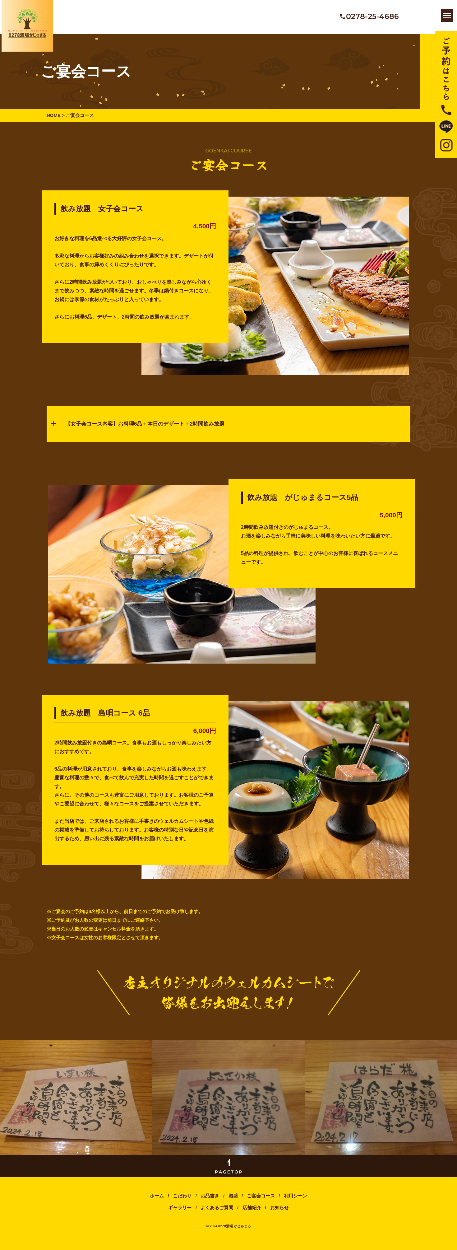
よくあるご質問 (217, 1213)
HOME (54, 115)
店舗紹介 (251, 1213)
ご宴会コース (261, 1201)
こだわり (182, 1201)
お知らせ (279, 1213)
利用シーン (295, 1201)
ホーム (157, 1201)
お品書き (210, 1201)
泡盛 (233, 1201)
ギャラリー (180, 1213)
